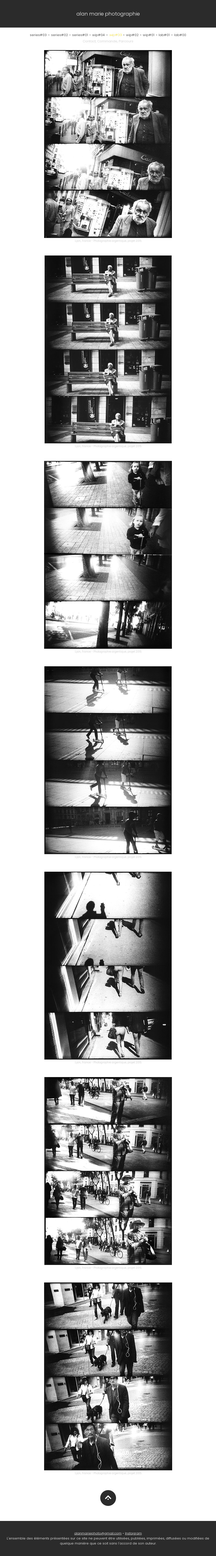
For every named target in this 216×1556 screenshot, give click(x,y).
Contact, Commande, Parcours (108, 41)
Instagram (133, 1533)
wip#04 (98, 35)
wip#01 (148, 35)
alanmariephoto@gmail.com (98, 1533)
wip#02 (132, 35)
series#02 (59, 35)
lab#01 (164, 35)
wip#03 (115, 35)
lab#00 (180, 35)
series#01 (80, 35)
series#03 (38, 35)
